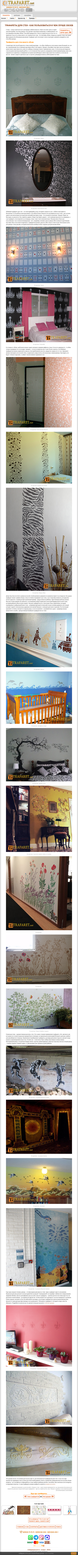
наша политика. (49, 1553)
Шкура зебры (42, 593)
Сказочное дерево (37, 854)
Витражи (17, 15)
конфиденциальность (34, 1550)
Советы (12, 18)
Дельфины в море (42, 726)
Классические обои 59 (42, 429)
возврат (43, 1550)
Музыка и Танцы (45, 1097)
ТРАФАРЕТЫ (6, 15)
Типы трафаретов (31, 1496)
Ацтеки (45, 1156)
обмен (48, 1550)
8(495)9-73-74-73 (12, 7)
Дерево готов (42, 783)
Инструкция (48, 1496)
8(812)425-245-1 (24, 7)
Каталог (3, 18)
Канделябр (42, 344)
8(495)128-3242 (41, 1532)
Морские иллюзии (45, 1289)
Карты (42, 285)
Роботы (42, 669)
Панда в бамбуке (40, 1031)
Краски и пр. (21, 18)
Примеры (32, 18)
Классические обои (42, 208)
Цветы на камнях (47, 854)
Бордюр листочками (42, 485)
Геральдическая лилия (42, 1368)
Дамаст (42, 138)
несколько (42, 1206)
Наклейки (27, 15)
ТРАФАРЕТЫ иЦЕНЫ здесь (65, 31)
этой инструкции (49, 1303)
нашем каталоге (50, 1484)
